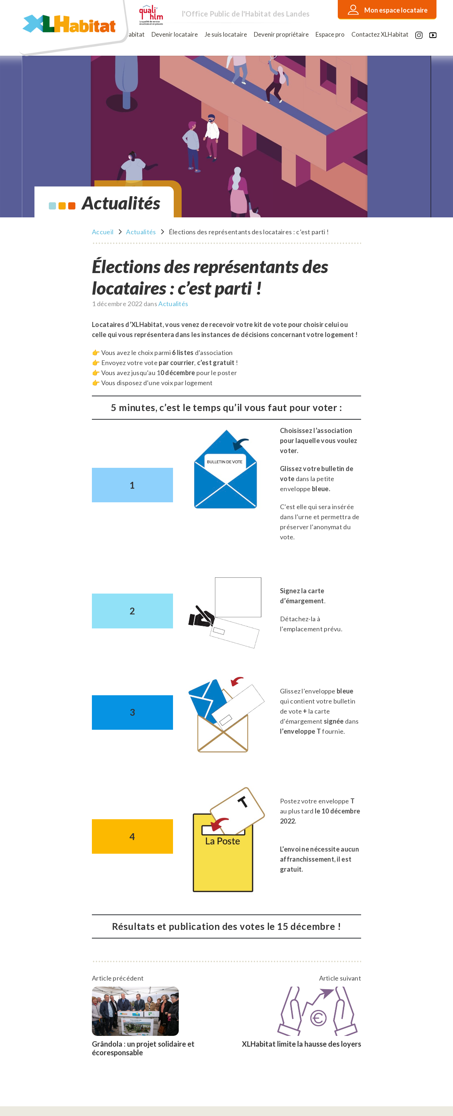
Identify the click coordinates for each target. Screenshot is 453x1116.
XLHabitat (131, 34)
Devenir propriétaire (281, 34)
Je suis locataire (226, 34)
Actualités (141, 232)
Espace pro (330, 34)
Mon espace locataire (396, 10)
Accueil (102, 232)
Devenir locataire (174, 34)
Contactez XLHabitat (379, 34)
